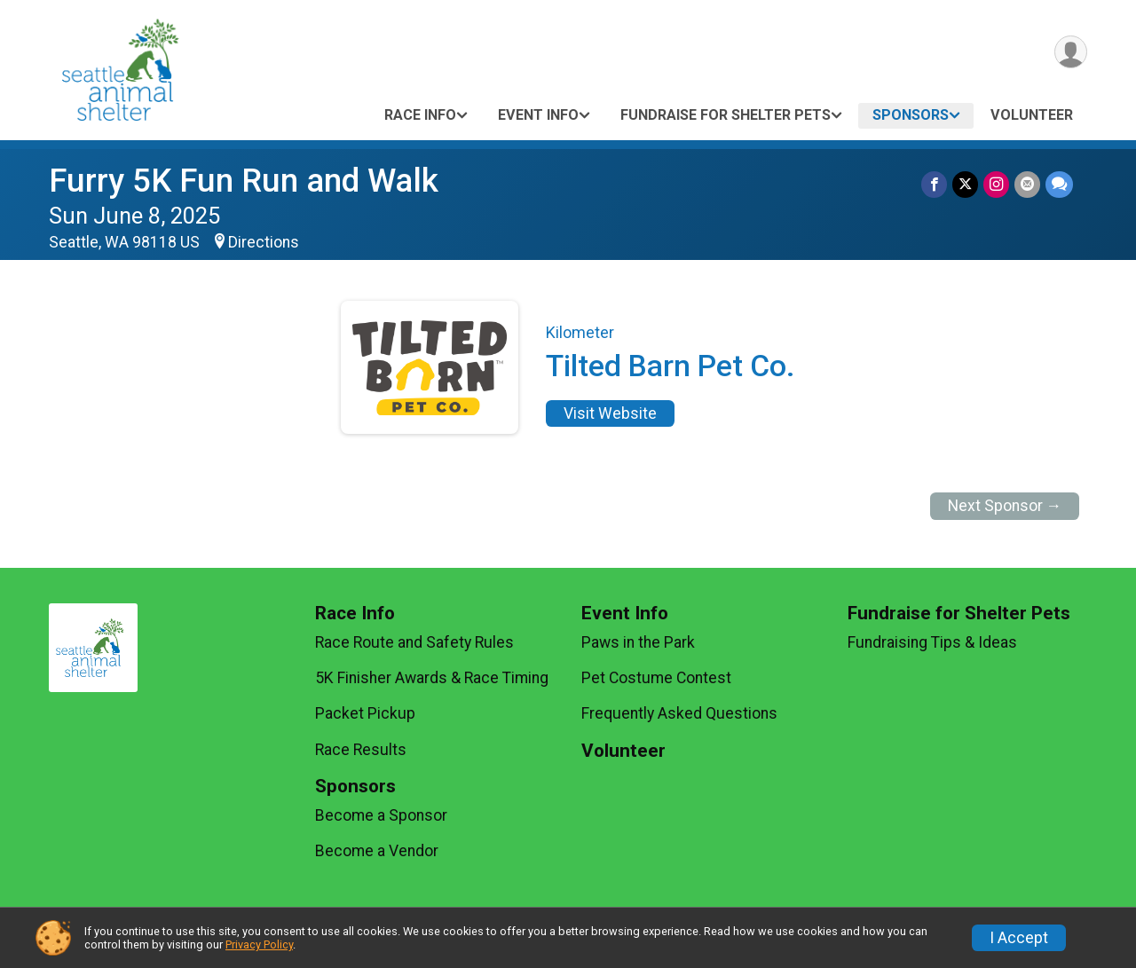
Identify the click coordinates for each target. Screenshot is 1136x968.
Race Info (420, 114)
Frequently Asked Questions (679, 713)
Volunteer (1031, 114)
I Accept (1019, 938)
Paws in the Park (638, 642)
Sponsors (910, 114)
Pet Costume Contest (656, 678)
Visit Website (610, 413)
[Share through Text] (1059, 184)
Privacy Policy (259, 944)
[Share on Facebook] (934, 184)
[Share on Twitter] (965, 184)
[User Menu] (1070, 51)
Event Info (538, 114)
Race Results (360, 750)
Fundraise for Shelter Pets (725, 114)
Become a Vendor (376, 851)
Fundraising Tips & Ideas (932, 642)
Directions (263, 242)
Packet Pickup (365, 713)
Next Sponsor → (1005, 506)
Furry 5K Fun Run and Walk (243, 180)
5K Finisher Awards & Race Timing (431, 678)
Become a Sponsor (381, 815)
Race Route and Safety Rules (414, 642)
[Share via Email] (1027, 184)
